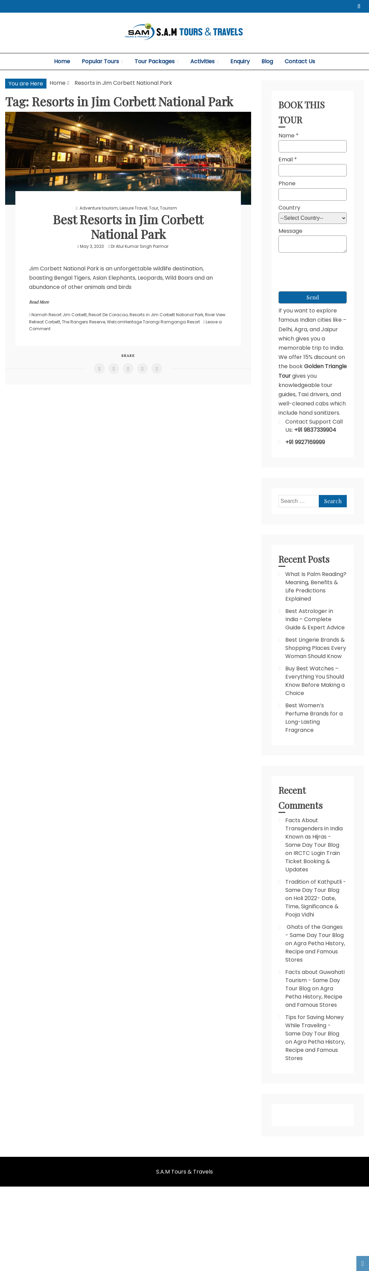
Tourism (168, 208)
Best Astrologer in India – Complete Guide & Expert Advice (315, 619)
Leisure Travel (133, 208)
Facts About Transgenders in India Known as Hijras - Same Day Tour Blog (314, 832)
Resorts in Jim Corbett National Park (166, 315)
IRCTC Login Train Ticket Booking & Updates (312, 861)
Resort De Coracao (108, 315)
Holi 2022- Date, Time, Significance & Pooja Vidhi (312, 906)
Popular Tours (100, 61)
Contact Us (300, 61)
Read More (39, 302)
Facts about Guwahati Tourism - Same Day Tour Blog (315, 980)
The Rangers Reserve (83, 322)
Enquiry (240, 61)
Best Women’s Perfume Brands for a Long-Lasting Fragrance (314, 717)
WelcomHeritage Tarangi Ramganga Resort (153, 322)
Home (62, 61)
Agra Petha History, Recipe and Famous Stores (315, 951)
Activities (202, 61)
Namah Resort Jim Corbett (59, 315)
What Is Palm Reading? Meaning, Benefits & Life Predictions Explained (315, 586)
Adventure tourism (99, 208)
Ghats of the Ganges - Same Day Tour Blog (314, 931)
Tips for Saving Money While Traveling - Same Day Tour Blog (314, 1025)
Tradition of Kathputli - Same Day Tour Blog (315, 886)
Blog (267, 61)
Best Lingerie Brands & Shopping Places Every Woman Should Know (315, 648)
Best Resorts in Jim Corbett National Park (128, 226)
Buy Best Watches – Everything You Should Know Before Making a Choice (315, 681)
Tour (153, 208)
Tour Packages (155, 61)
